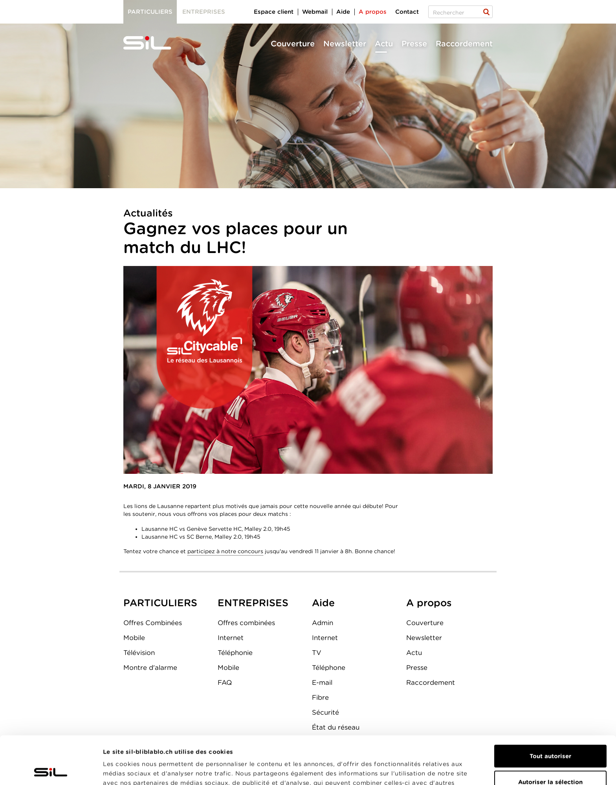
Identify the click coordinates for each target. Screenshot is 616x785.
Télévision (139, 653)
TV (316, 653)
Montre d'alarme (150, 667)
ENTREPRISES (253, 603)
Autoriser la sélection (550, 733)
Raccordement (464, 43)
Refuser (550, 759)
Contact (407, 11)
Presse (414, 43)
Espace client (273, 11)
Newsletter (344, 43)
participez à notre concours (225, 551)
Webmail (315, 11)
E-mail (322, 682)
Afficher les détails (442, 769)
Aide (343, 11)
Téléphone (328, 667)
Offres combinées (246, 623)
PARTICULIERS (160, 603)
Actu (384, 43)
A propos (373, 11)
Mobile (134, 638)
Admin (322, 623)
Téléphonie (235, 653)
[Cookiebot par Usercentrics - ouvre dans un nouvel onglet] (50, 770)
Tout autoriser (550, 708)
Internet (231, 638)
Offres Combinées (152, 623)
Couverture (293, 43)
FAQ (225, 682)
